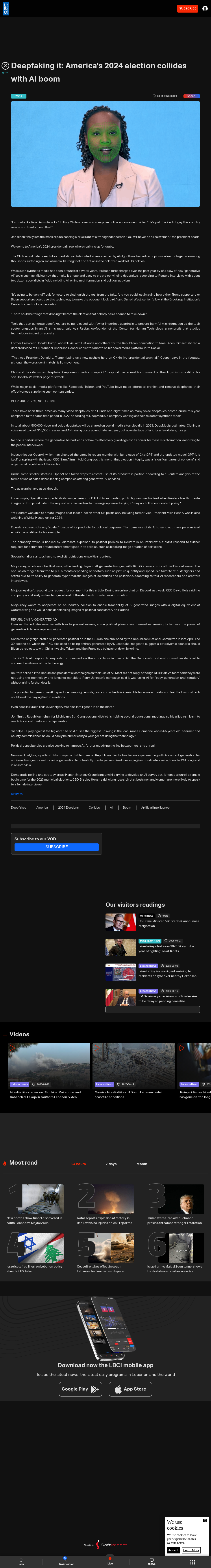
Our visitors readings (134, 905)
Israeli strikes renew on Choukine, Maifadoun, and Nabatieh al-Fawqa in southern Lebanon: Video (45, 1094)
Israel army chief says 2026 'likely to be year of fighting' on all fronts (166, 948)
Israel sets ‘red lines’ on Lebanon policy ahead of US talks (35, 1268)
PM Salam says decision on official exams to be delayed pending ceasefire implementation (168, 998)
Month (138, 1163)
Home (22, 1562)
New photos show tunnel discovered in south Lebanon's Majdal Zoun (34, 1220)
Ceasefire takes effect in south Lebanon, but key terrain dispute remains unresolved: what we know (102, 1268)
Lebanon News (147, 965)
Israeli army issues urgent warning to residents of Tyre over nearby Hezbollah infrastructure (167, 973)
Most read (23, 1162)
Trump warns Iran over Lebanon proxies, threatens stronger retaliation (174, 1220)
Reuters (16, 794)
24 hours (77, 1163)
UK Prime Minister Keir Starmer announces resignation (169, 923)
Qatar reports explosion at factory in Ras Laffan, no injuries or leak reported (104, 1220)
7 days (109, 1163)
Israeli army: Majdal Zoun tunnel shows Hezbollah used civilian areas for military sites (174, 1268)
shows (151, 1561)
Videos (18, 1034)
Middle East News (149, 940)
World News (146, 915)
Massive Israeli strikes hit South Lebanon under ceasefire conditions (128, 1094)
